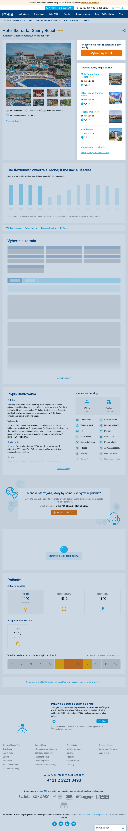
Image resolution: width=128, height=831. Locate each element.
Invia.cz (81, 814)
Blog (97, 14)
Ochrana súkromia (106, 745)
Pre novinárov (72, 745)
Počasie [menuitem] (64, 228)
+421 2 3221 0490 (64, 780)
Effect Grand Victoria (92, 93)
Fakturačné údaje (41, 757)
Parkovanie (7, 761)
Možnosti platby (41, 761)
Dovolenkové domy (10, 768)
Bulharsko (28, 20)
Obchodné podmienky (44, 753)
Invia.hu (89, 814)
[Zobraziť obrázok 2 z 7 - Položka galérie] (38, 92)
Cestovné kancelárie (11, 745)
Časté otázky (40, 745)
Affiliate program (73, 749)
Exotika (5, 757)
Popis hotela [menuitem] (31, 228)
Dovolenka (16, 20)
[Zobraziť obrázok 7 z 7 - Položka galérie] (65, 102)
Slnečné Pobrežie (43, 20)
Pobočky (70, 757)
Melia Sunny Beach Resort (90, 75)
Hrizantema (87, 111)
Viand (84, 129)
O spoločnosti (72, 761)
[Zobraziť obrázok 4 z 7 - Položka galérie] (65, 92)
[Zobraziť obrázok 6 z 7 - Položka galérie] (52, 102)
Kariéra (69, 753)
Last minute (7, 753)
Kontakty (70, 764)
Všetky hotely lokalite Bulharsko (95, 152)
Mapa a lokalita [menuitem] (48, 228)
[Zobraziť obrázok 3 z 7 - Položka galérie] (52, 92)
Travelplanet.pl (100, 814)
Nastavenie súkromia (107, 749)
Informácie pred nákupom (45, 749)
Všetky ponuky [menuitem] (13, 228)
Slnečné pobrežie (60, 20)
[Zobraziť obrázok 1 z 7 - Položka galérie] (18, 97)
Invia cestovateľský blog (45, 764)
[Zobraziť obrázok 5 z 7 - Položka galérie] (38, 102)
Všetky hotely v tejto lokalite (93, 147)
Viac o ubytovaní (13, 121)
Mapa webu (103, 753)
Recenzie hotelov (84, 14)
